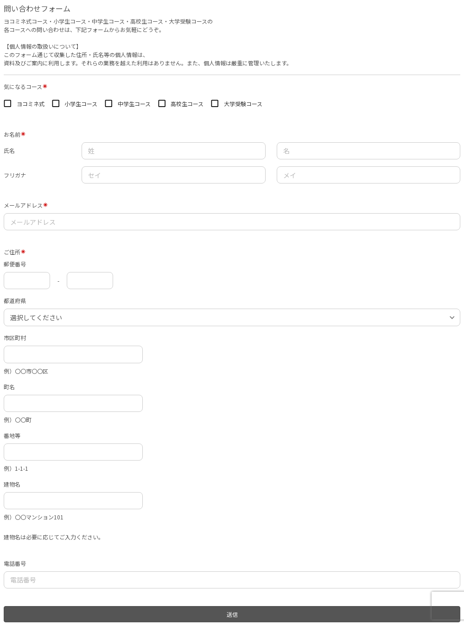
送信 (232, 614)
